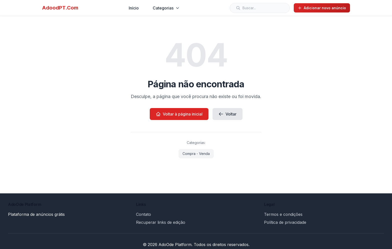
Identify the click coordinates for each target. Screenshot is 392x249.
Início (134, 7)
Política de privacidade (285, 222)
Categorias (166, 7)
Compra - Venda (196, 153)
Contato (143, 214)
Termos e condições (283, 214)
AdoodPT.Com (60, 8)
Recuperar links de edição (160, 222)
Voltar (227, 114)
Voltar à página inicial (179, 114)
